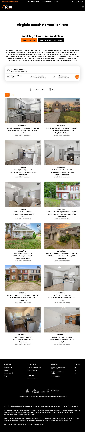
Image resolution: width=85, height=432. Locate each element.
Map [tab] (12, 95)
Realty (6, 370)
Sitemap (65, 403)
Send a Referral (33, 379)
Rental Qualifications (51, 40)
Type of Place (16, 76)
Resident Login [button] (33, 370)
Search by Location (18, 69)
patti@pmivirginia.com (11, 410)
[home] (7, 7)
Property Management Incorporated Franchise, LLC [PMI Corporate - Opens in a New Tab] (49, 393)
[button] (76, 367)
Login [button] (6, 376)
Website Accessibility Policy (27, 410)
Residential (8, 367)
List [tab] (7, 95)
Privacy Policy (73, 403)
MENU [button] (83, 7)
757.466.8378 (78, 2)
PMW (59, 403)
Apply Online (29, 40)
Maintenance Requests (10, 2)
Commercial (8, 373)
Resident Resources (34, 367)
